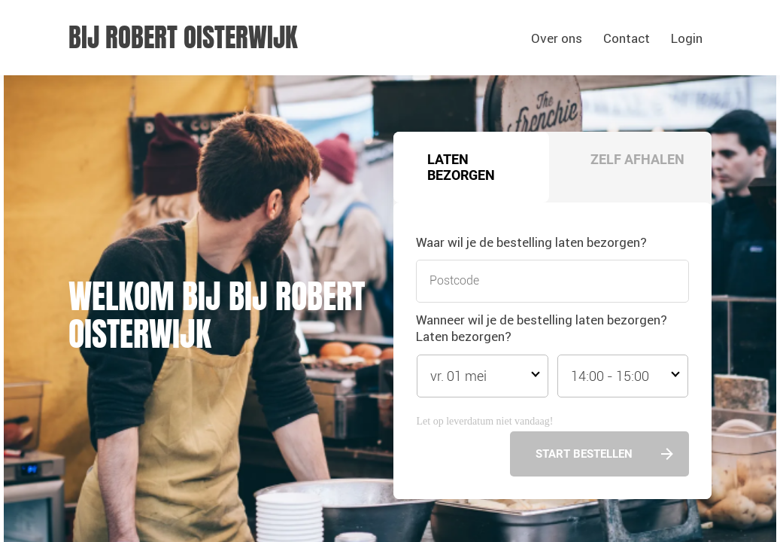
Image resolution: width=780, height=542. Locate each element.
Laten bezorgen (461, 167)
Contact (626, 38)
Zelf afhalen (637, 159)
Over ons (556, 38)
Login (687, 38)
